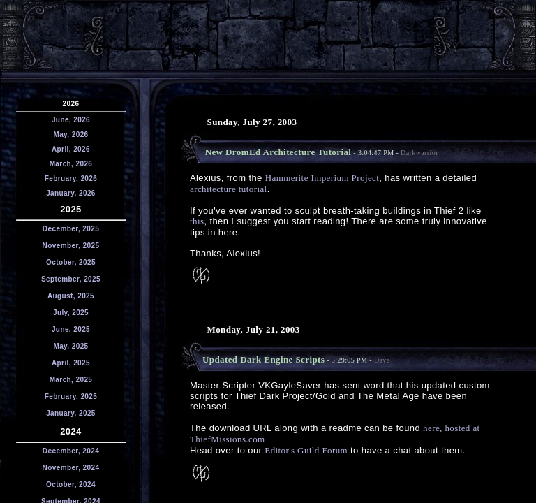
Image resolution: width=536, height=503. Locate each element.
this (197, 221)
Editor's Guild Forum (306, 450)
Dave (382, 360)
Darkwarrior (419, 152)
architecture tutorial (228, 189)
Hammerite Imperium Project (322, 178)
